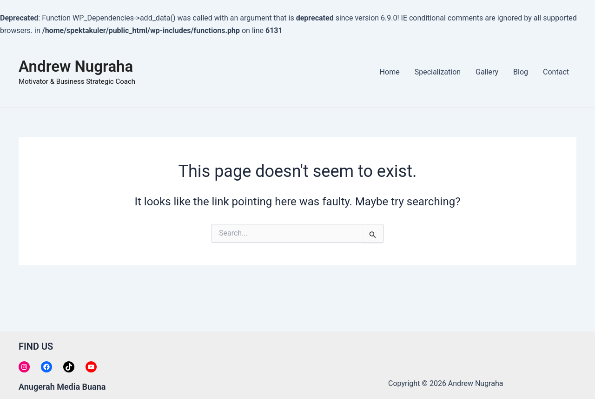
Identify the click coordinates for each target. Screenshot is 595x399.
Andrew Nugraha (76, 66)
